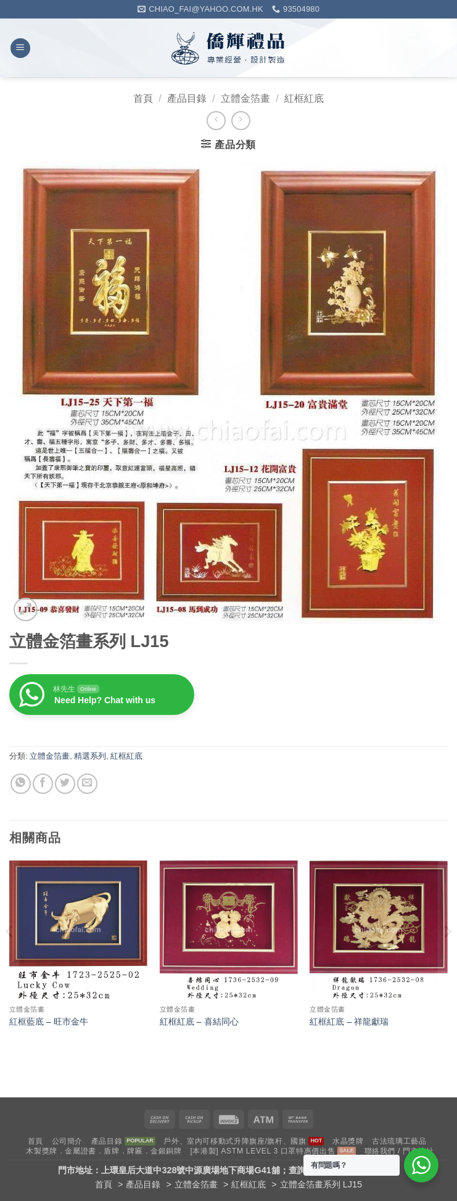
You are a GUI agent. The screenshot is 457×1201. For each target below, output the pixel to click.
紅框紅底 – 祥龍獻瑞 (349, 1021)
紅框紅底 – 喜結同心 (199, 1021)
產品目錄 (187, 98)
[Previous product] (240, 120)
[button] (20, 48)
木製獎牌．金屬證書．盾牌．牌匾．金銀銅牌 (103, 1151)
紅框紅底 (304, 98)
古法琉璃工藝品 (399, 1141)
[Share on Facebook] (43, 784)
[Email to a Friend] (87, 784)
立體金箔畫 (245, 98)
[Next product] (216, 120)
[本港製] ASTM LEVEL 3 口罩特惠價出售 (262, 1151)
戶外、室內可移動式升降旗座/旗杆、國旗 (234, 1141)
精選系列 (90, 756)
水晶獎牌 (347, 1141)
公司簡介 (67, 1141)
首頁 (143, 98)
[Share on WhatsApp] (20, 784)
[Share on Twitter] (65, 784)
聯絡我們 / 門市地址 (399, 1151)
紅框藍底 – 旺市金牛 (48, 1021)
